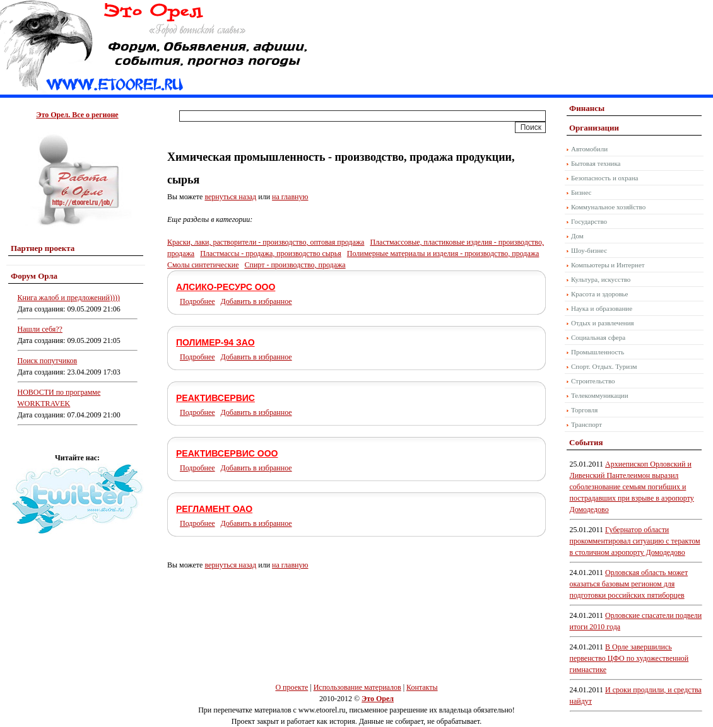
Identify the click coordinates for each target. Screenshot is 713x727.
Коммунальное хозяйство (608, 207)
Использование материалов (357, 687)
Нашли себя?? (40, 329)
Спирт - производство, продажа (294, 264)
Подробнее (197, 301)
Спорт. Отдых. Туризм (604, 366)
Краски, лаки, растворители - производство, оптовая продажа (265, 242)
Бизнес (581, 192)
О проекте (291, 687)
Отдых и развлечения (602, 323)
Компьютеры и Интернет (608, 265)
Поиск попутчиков (48, 360)
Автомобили (589, 149)
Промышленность (597, 352)
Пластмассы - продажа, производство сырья (270, 253)
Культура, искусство (600, 279)
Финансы (586, 108)
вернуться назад (230, 196)
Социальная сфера (598, 337)
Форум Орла (34, 276)
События (586, 442)
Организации (594, 127)
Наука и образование (601, 308)
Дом (577, 236)
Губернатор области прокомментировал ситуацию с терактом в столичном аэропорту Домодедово (635, 541)
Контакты (422, 687)
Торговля (584, 410)
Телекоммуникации (599, 395)
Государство (589, 221)
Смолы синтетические (203, 264)
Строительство (593, 381)
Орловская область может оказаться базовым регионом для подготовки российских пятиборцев (629, 584)
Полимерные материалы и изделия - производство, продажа (443, 253)
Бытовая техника (596, 163)
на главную (290, 196)
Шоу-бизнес (589, 250)
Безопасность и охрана (604, 178)
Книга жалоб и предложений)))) (69, 297)
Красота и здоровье (599, 294)
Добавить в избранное (256, 301)
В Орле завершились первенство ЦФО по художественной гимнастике (629, 658)
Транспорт (586, 424)
